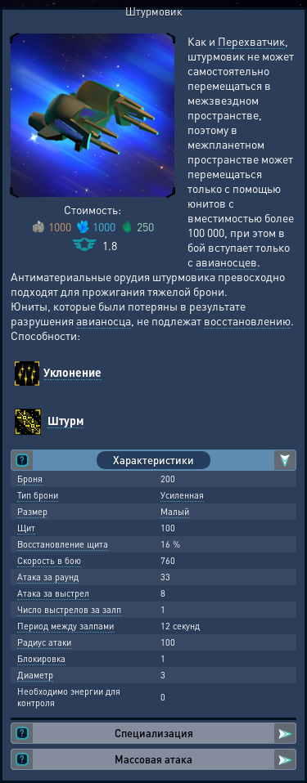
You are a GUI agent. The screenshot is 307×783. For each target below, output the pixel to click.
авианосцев (226, 261)
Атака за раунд (48, 577)
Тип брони (37, 495)
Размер (32, 511)
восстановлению (247, 320)
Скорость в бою (49, 560)
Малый (174, 511)
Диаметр (35, 675)
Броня (30, 479)
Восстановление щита (62, 544)
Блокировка (41, 658)
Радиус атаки (44, 642)
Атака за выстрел (53, 593)
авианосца (103, 320)
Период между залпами (65, 626)
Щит (26, 528)
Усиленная (182, 495)
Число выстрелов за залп (69, 609)
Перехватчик (251, 41)
